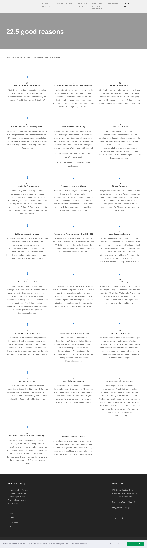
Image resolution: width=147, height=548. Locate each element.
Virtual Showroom (46, 5)
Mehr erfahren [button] (81, 544)
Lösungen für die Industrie (97, 6)
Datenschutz (14, 527)
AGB (11, 513)
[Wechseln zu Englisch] (137, 6)
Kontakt (13, 518)
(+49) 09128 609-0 (127, 502)
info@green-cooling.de (121, 508)
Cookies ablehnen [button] (117, 544)
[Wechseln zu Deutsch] (141, 6)
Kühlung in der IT (82, 5)
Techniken (113, 3)
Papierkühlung (65, 3)
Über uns (126, 5)
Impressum (14, 522)
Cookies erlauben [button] (135, 544)
